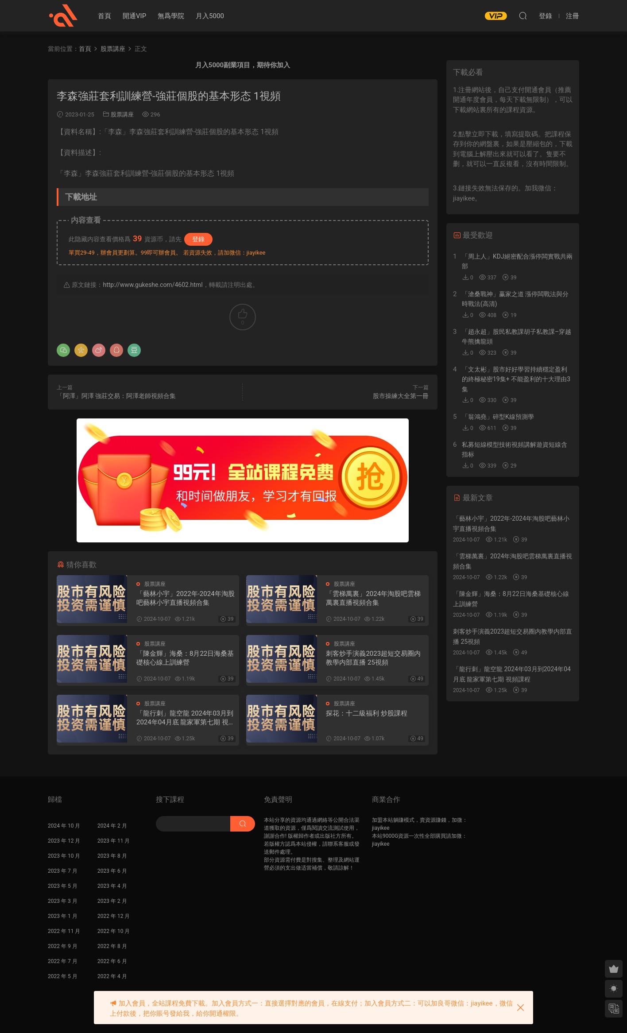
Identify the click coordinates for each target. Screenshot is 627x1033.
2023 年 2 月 (112, 901)
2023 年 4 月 (112, 886)
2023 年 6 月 (112, 871)
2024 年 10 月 (64, 826)
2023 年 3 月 (62, 901)
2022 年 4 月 (112, 976)
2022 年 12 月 (113, 916)
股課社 (63, 15)
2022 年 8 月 (112, 946)
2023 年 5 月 (62, 886)
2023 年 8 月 (112, 856)
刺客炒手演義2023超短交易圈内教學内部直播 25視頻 (373, 658)
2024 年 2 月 (112, 826)
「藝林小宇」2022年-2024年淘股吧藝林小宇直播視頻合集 (185, 598)
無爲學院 (171, 16)
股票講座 (122, 114)
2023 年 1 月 (62, 916)
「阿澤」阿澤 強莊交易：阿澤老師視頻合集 (116, 395)
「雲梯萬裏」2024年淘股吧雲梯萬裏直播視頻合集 (373, 598)
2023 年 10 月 (64, 856)
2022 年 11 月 (64, 931)
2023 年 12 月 (64, 841)
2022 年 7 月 (62, 961)
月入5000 (210, 16)
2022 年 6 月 (112, 961)
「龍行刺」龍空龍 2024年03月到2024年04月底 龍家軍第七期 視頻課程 (185, 718)
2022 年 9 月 (62, 946)
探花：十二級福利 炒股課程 (366, 713)
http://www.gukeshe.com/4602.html (152, 284)
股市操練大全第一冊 (401, 395)
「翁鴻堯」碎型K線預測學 (498, 416)
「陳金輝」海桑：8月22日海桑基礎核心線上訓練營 (185, 658)
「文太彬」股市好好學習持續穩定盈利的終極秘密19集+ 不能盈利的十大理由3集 (516, 379)
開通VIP (134, 16)
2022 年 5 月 (62, 976)
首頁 (104, 16)
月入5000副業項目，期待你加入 (242, 65)
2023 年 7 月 (62, 871)
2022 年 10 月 (113, 931)
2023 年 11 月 (113, 841)
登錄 (198, 239)
